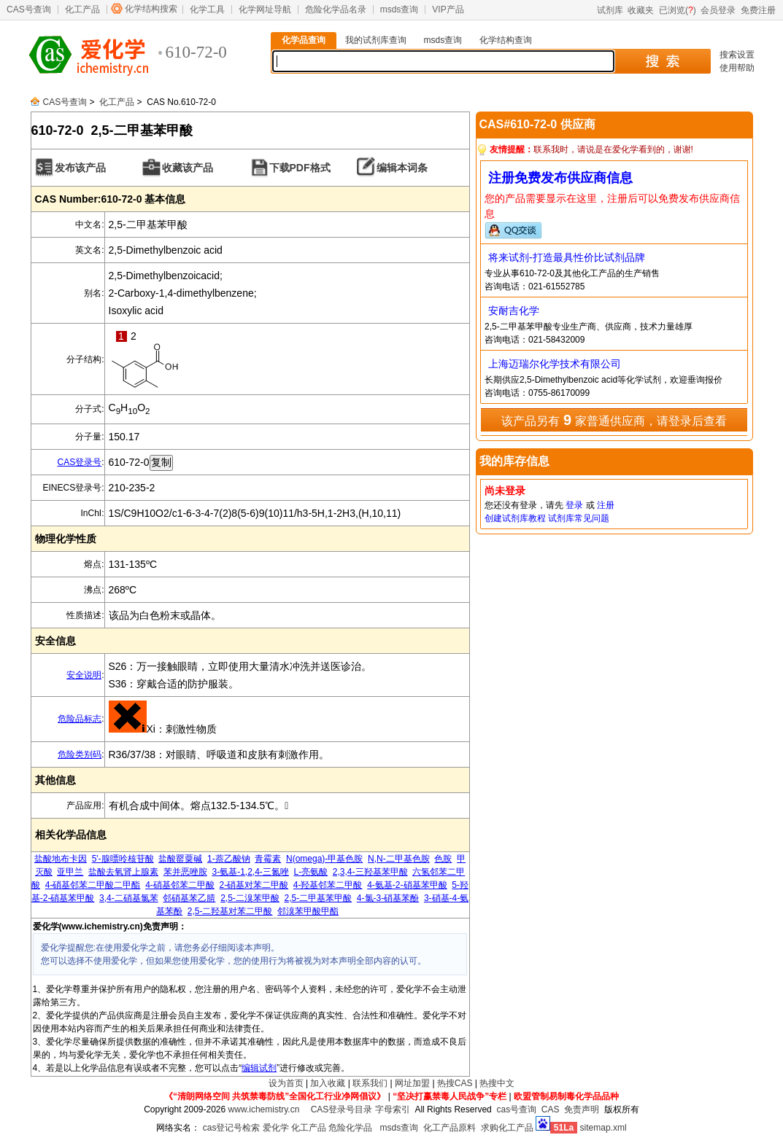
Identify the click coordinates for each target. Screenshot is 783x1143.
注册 (605, 505)
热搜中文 (496, 1083)
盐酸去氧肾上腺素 (123, 872)
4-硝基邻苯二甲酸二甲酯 (93, 885)
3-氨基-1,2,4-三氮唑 (250, 872)
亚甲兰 (70, 872)
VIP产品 (447, 9)
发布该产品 (80, 167)
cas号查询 (516, 1109)
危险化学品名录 (335, 9)
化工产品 (82, 9)
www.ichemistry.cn (264, 1109)
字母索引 (392, 1109)
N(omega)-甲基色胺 (324, 859)
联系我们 (369, 1083)
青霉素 (268, 859)
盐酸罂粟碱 (180, 859)
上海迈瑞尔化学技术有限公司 (554, 364)
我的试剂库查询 (375, 40)
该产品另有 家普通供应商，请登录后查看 (613, 420)
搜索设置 (737, 55)
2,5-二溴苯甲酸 (249, 898)
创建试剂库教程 (515, 518)
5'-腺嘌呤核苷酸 (123, 859)
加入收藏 (327, 1083)
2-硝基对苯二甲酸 (253, 885)
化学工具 (207, 9)
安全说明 (83, 675)
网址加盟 (412, 1083)
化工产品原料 (449, 1128)
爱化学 (276, 1128)
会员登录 (718, 10)
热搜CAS (455, 1083)
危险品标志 (79, 719)
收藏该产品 (187, 167)
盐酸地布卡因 (60, 859)
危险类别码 (79, 754)
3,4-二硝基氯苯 (128, 898)
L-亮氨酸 (311, 872)
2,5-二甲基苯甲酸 (318, 898)
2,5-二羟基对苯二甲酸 (230, 911)
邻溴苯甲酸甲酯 (308, 911)
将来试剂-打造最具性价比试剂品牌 (566, 257)
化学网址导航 (265, 9)
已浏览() (677, 10)
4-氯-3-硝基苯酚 (388, 898)
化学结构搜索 (151, 9)
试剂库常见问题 (578, 518)
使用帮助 (737, 68)
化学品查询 (303, 40)
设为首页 (286, 1083)
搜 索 (662, 61)
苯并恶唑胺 (185, 872)
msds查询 (399, 9)
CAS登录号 (79, 462)
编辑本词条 (402, 167)
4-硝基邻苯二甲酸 (180, 885)
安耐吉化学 (513, 310)
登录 (574, 505)
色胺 (443, 859)
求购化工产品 (507, 1128)
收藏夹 (641, 10)
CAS (550, 1109)
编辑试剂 (259, 1068)
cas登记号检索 (232, 1128)
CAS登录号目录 (342, 1109)
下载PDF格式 (300, 167)
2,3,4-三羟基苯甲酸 (370, 872)
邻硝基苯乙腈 (189, 898)
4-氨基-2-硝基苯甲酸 (407, 885)
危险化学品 (350, 1128)
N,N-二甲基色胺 (399, 859)
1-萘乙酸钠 (228, 859)
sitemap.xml (603, 1128)
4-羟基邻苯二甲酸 (328, 885)
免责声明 (581, 1109)
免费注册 (758, 10)
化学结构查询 (505, 40)
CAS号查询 (29, 9)
